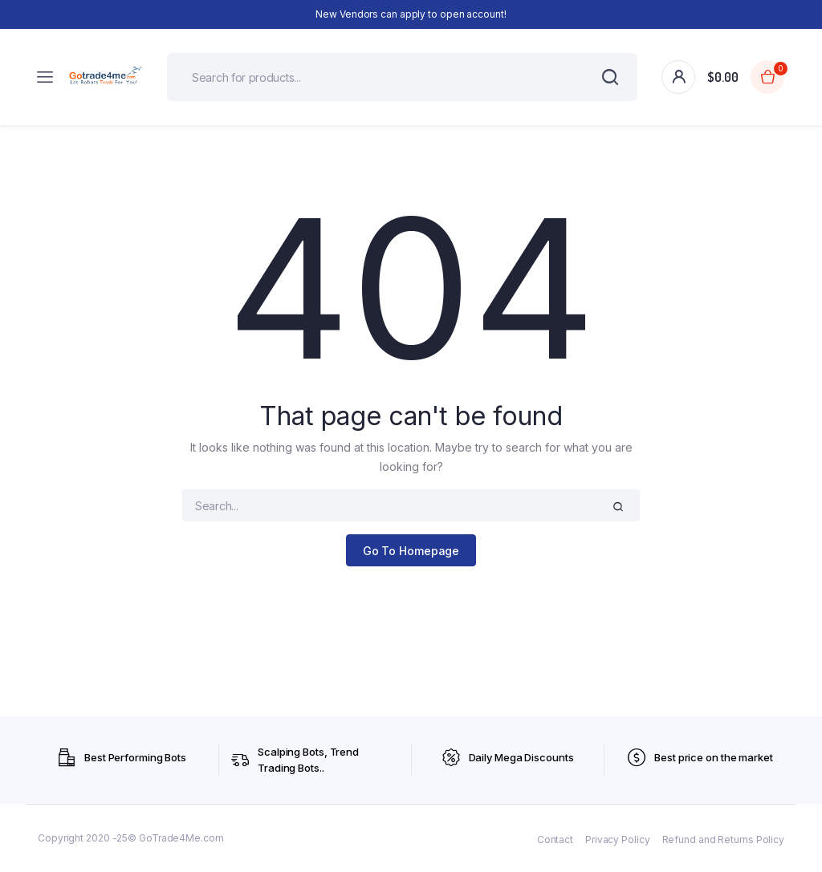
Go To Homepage (411, 551)
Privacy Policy (617, 839)
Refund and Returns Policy (723, 839)
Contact (555, 839)
